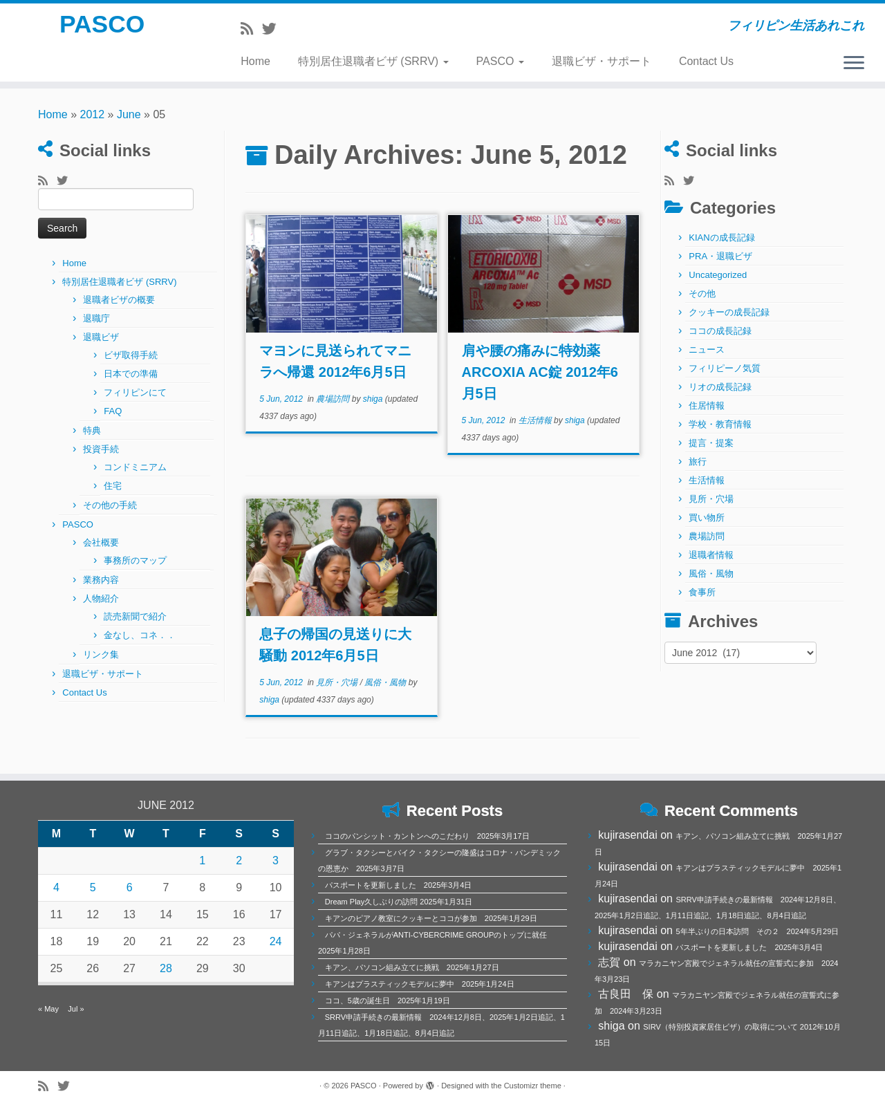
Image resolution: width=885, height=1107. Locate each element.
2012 (92, 114)
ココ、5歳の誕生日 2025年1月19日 (387, 1000)
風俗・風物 (386, 682)
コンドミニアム (135, 467)
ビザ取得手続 (131, 355)
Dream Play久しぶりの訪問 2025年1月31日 (398, 901)
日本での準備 (131, 374)
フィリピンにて (135, 392)
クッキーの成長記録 (729, 312)
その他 (702, 293)
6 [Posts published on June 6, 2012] (130, 887)
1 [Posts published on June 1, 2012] (202, 860)
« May (48, 1009)
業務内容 (101, 580)
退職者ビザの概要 (119, 300)
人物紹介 (101, 598)
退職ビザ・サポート (601, 61)
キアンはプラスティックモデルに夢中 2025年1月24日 (419, 984)
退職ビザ (101, 337)
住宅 (113, 486)
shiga (373, 399)
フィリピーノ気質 (725, 368)
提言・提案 (711, 443)
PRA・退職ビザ (720, 256)
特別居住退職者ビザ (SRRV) (373, 61)
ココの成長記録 (720, 331)
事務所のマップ (135, 560)
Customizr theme (532, 1085)
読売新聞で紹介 (135, 616)
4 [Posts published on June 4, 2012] (56, 887)
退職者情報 (711, 555)
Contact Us (706, 61)
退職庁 (96, 318)
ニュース (707, 349)
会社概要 (101, 542)
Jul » (76, 1009)
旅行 (698, 461)
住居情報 (707, 405)
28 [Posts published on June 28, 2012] (166, 968)
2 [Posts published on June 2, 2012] (239, 860)
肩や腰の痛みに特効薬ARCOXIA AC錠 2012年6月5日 (540, 372)
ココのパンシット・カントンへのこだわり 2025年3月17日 (427, 836)
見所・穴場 (338, 682)
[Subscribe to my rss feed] (251, 29)
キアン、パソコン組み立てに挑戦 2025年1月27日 (412, 967)
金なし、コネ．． (140, 635)
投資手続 (101, 449)
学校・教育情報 (720, 424)
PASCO (102, 27)
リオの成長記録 (720, 387)
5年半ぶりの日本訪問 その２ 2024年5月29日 (757, 931)
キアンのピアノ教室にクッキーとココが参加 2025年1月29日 (431, 918)
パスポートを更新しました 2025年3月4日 (398, 885)
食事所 (702, 592)
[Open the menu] (854, 63)
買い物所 (707, 517)
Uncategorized (718, 275)
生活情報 (536, 420)
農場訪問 (333, 399)
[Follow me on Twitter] (274, 29)
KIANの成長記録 (721, 237)
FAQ (113, 411)
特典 (92, 430)
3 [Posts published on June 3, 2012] (275, 860)
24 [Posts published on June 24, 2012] (276, 941)
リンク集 (101, 654)
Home (255, 61)
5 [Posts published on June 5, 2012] (93, 887)
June (129, 114)
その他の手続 (110, 505)
